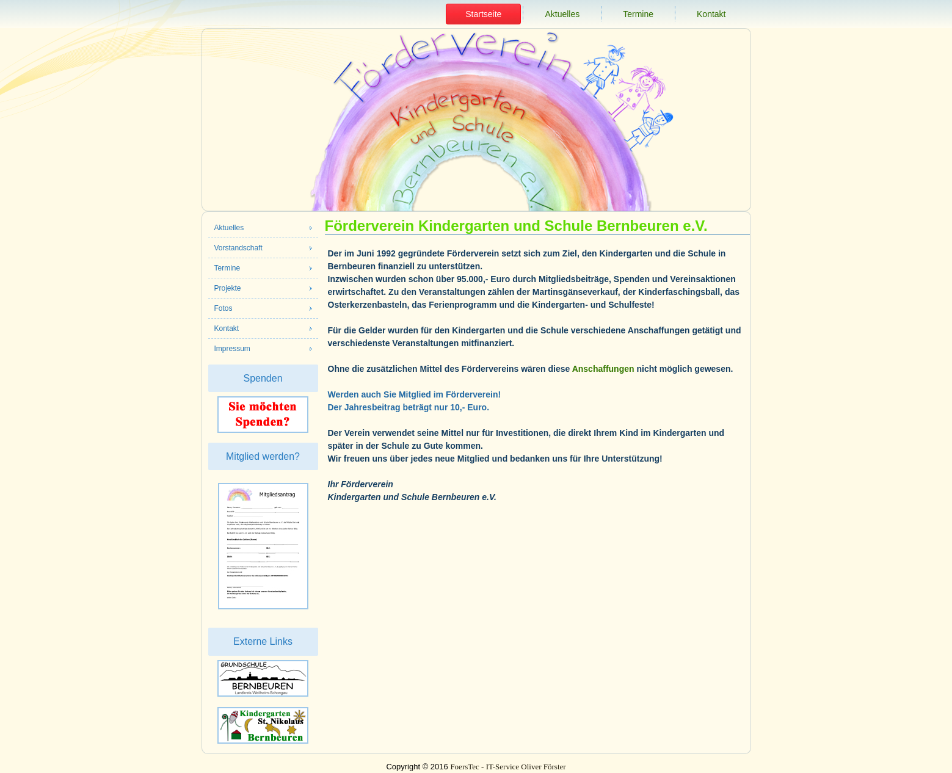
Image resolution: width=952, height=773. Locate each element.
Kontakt (711, 14)
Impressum (232, 348)
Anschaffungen (603, 369)
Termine (638, 14)
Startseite (483, 14)
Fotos (223, 308)
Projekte (227, 288)
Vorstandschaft (238, 248)
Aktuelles (562, 14)
